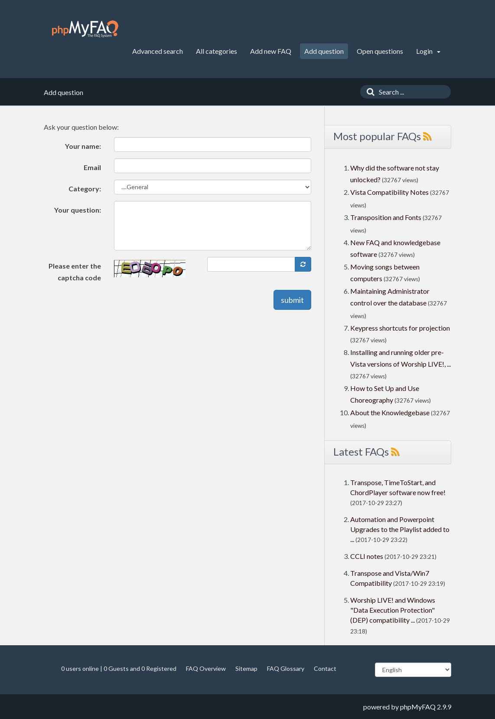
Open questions (380, 51)
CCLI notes (366, 556)
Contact (325, 668)
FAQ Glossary (285, 668)
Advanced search (157, 51)
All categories (216, 51)
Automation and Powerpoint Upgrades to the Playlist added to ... (399, 529)
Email (92, 167)
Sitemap (246, 668)
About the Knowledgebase (390, 412)
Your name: (83, 146)
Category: (84, 188)
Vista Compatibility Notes (389, 192)
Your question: (77, 210)
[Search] (368, 91)
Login (428, 51)
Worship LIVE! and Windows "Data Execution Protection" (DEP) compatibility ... (392, 610)
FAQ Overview (206, 668)
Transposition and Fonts (385, 217)
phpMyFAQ (418, 707)
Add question (324, 51)
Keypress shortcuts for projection (400, 328)
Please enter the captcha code (75, 272)
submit (292, 300)
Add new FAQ (270, 51)
